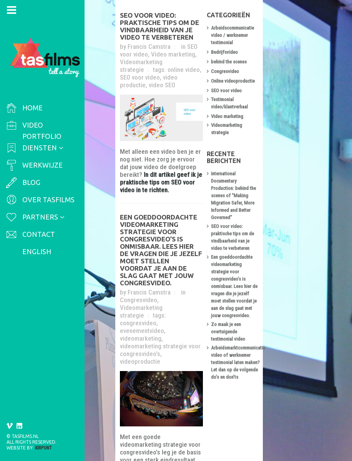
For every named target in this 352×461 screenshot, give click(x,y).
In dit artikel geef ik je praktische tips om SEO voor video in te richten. (178, 173)
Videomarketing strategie (156, 269)
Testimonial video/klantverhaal (277, 95)
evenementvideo (184, 276)
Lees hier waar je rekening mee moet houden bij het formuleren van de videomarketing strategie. (177, 416)
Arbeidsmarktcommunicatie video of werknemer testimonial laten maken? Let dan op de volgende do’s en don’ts (280, 276)
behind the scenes (265, 57)
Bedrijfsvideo (260, 47)
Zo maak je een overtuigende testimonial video (275, 252)
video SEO (198, 65)
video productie (161, 65)
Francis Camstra (151, 42)
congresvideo (140, 276)
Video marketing (144, 49)
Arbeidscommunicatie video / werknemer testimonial (276, 34)
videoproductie (199, 292)
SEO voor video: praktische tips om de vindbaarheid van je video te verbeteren (179, 25)
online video (186, 57)
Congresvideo (208, 261)
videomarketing (143, 284)
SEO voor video (209, 42)
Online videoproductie (269, 76)
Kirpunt (43, 448)
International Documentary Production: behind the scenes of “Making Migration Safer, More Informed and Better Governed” (280, 160)
